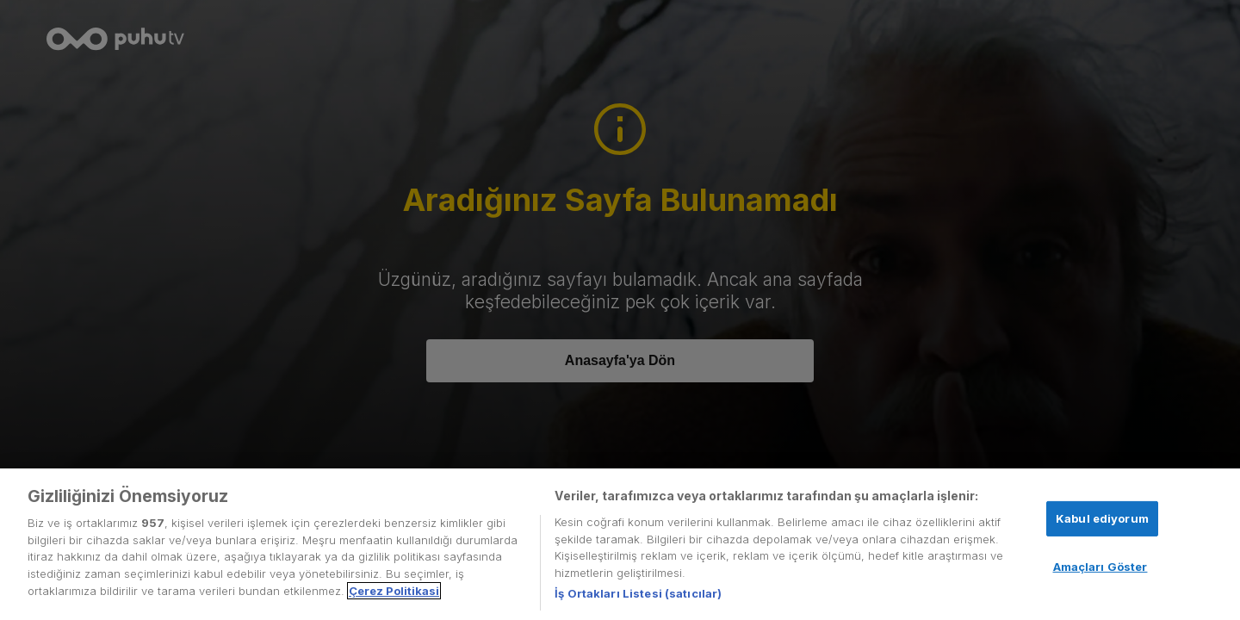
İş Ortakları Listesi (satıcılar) (638, 593)
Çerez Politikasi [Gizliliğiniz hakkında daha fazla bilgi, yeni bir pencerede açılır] (394, 591)
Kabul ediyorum (1102, 518)
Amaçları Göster (1100, 567)
